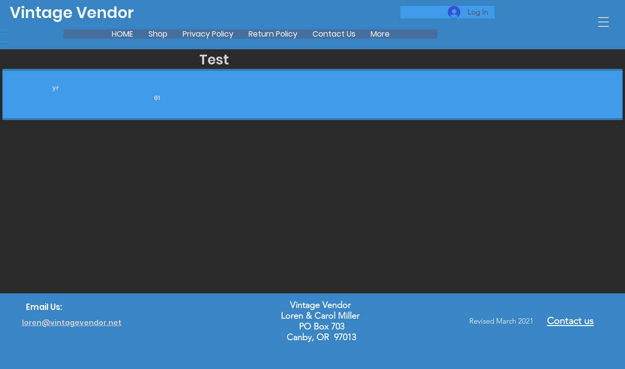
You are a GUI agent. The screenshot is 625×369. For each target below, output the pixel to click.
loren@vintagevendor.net (72, 323)
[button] (603, 22)
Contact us (570, 321)
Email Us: (44, 307)
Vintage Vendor (72, 12)
